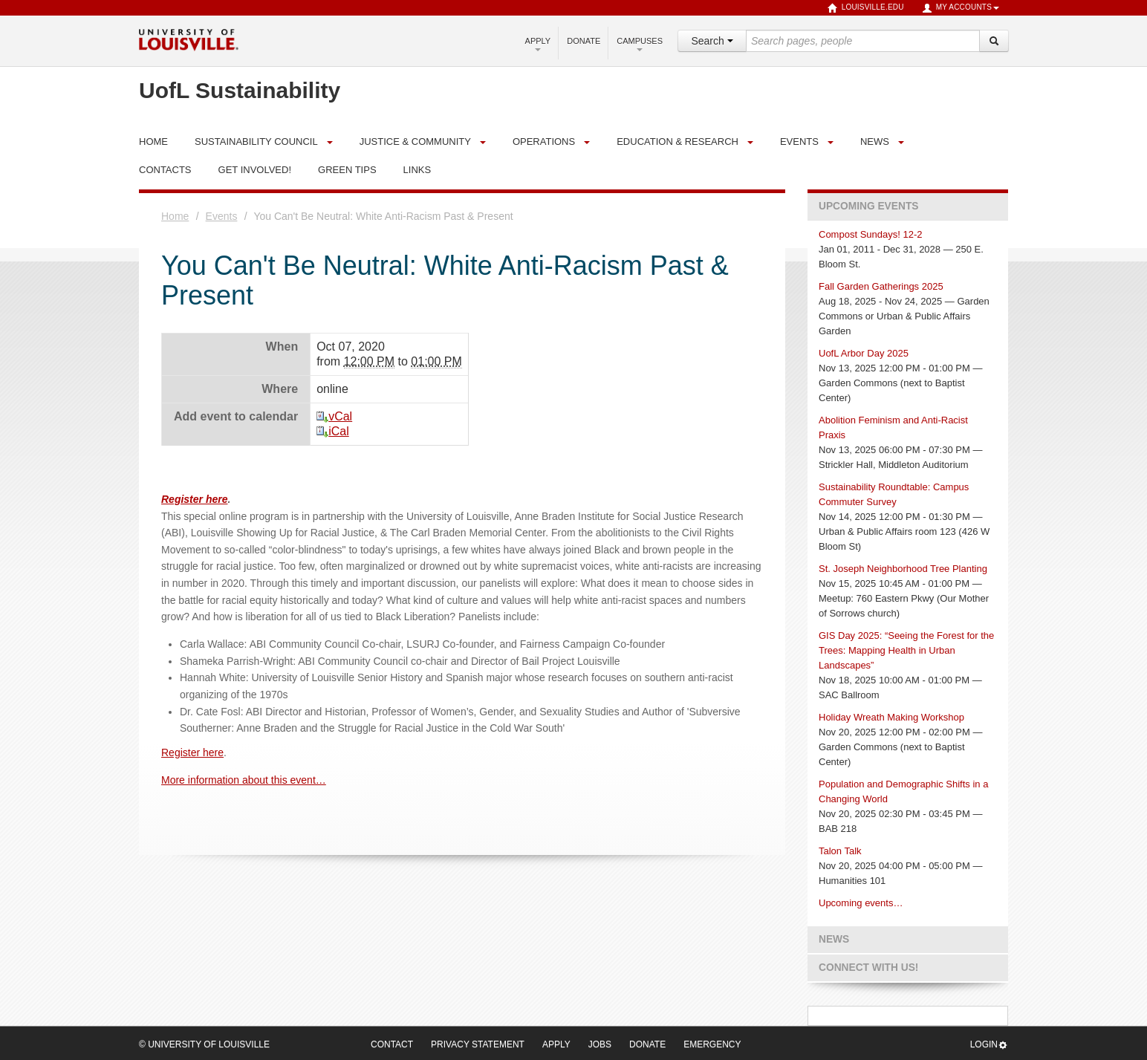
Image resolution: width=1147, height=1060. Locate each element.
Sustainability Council (256, 141)
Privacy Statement (477, 1044)
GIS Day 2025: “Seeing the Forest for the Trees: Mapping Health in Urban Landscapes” (906, 650)
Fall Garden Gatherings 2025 (881, 286)
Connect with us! (868, 967)
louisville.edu (866, 8)
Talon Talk (840, 850)
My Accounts (960, 8)
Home (175, 216)
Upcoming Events (868, 206)
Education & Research (677, 141)
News (874, 141)
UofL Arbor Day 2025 (864, 353)
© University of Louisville (204, 1044)
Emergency (712, 1044)
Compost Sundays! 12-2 (870, 234)
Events (799, 141)
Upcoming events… (861, 902)
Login (989, 1044)
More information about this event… (243, 780)
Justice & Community (415, 141)
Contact (392, 1044)
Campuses (640, 43)
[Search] (994, 41)
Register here (194, 499)
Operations (544, 141)
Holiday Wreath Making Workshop (891, 717)
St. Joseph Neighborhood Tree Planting (903, 568)
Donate (583, 40)
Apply (538, 43)
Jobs (599, 1044)
